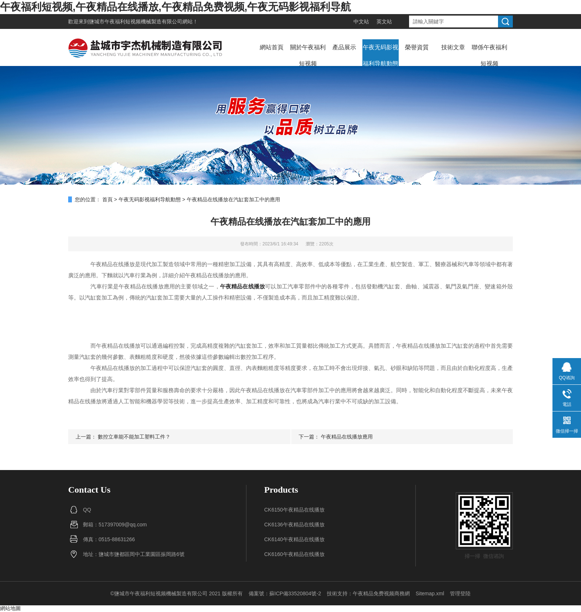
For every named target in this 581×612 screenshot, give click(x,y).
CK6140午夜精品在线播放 (294, 539)
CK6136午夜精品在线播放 (294, 524)
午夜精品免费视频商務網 (381, 593)
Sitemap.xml (430, 593)
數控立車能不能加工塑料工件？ (134, 437)
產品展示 (344, 47)
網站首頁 (271, 47)
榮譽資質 (417, 47)
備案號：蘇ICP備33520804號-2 (285, 593)
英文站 (384, 21)
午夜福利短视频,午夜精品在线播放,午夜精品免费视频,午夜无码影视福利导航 (175, 7)
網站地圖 (10, 608)
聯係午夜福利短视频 (489, 55)
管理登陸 (460, 593)
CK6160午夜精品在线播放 (294, 554)
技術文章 (453, 47)
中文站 (361, 21)
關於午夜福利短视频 (308, 55)
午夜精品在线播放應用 (347, 437)
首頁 (107, 199)
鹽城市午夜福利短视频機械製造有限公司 (135, 21)
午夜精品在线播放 (242, 286)
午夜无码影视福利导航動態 (380, 55)
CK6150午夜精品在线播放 (294, 510)
